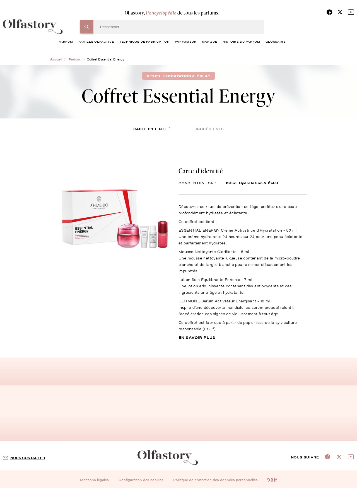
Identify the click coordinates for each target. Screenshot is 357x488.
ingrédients (210, 128)
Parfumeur (185, 41)
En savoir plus (197, 337)
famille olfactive (96, 41)
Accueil (56, 59)
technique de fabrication (144, 41)
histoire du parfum (241, 41)
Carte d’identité (152, 128)
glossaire (275, 41)
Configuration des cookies (141, 479)
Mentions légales (94, 479)
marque (209, 41)
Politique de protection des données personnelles (215, 479)
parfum (66, 41)
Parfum (74, 59)
